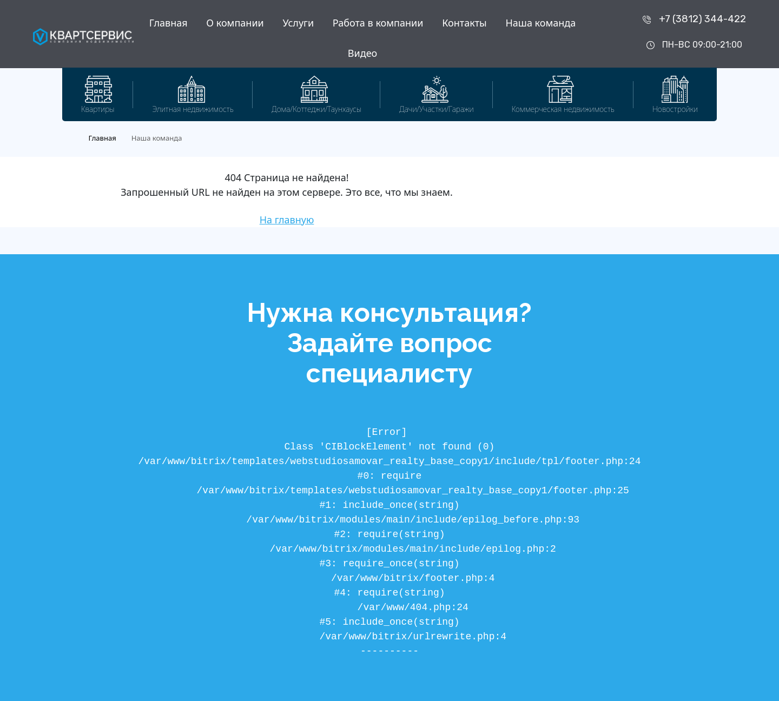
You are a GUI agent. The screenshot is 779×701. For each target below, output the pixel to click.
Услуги (298, 22)
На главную (287, 219)
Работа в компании (378, 22)
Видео (362, 53)
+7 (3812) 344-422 (702, 19)
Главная (168, 22)
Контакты (464, 22)
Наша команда (540, 22)
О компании (234, 22)
